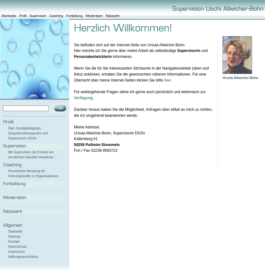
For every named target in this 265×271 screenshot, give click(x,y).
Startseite (15, 231)
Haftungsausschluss (23, 256)
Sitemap (14, 236)
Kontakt (14, 241)
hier (167, 80)
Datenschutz (17, 246)
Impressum (16, 251)
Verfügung (83, 98)
